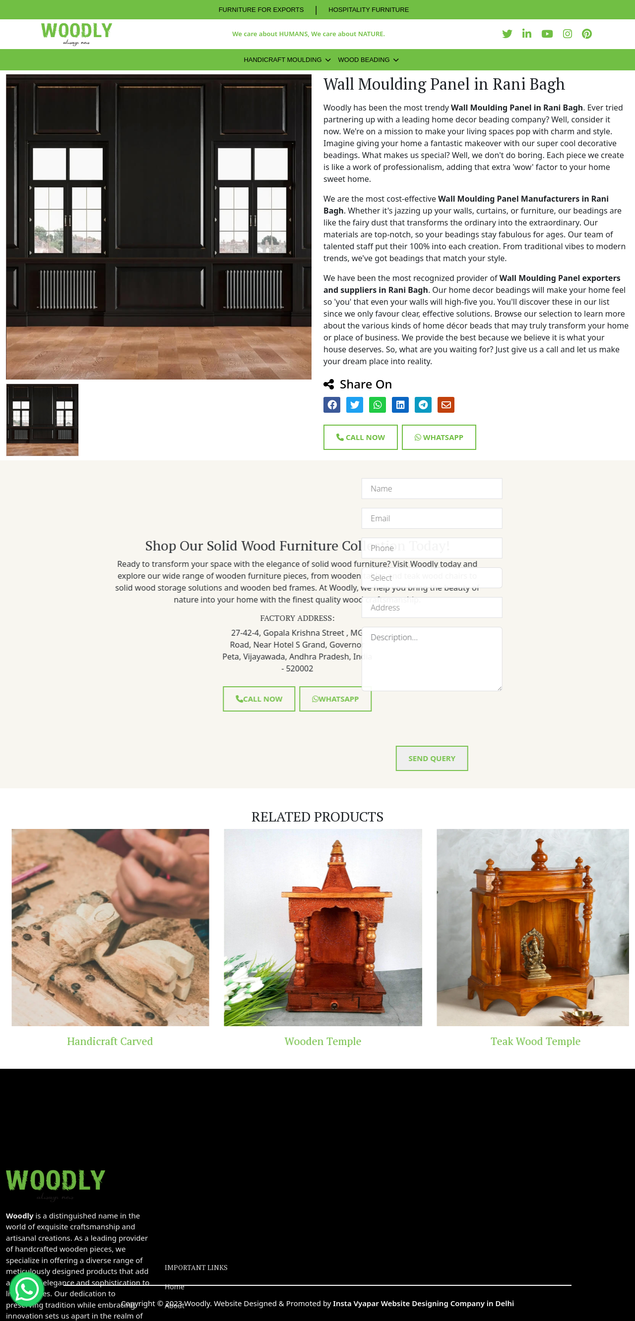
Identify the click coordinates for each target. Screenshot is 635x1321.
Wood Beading (364, 59)
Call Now (360, 437)
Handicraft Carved (144, 1041)
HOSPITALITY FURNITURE (368, 9)
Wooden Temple (356, 1041)
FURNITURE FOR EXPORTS (261, 9)
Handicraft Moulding (282, 59)
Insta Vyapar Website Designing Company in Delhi (423, 1303)
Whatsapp (439, 437)
